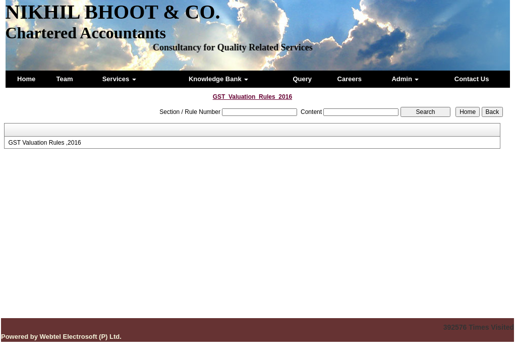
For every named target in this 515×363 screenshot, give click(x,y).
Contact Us (471, 79)
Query (302, 79)
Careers (349, 79)
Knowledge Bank (218, 79)
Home (26, 79)
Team (64, 79)
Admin (405, 79)
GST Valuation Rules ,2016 (44, 142)
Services (119, 79)
